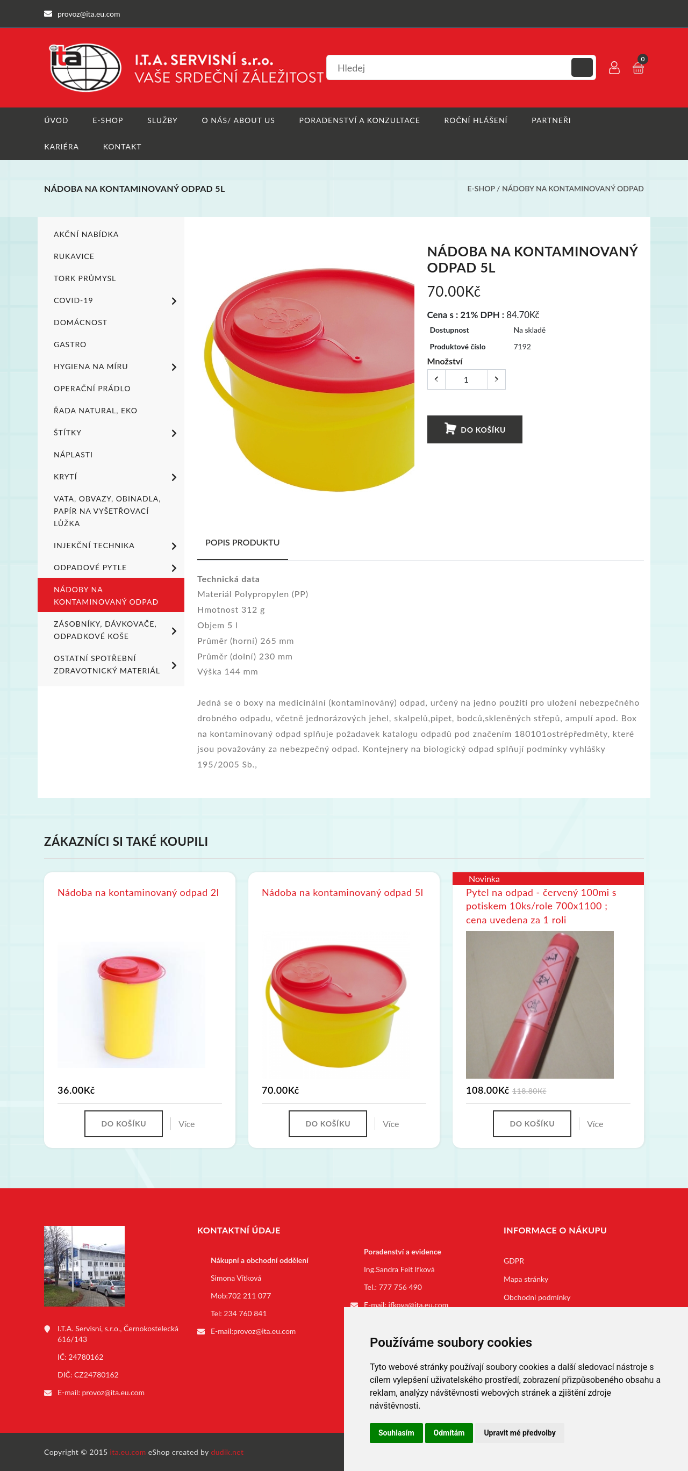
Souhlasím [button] (396, 1433)
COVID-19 (117, 300)
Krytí (117, 477)
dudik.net (227, 1451)
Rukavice (74, 255)
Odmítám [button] (449, 1433)
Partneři (551, 120)
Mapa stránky (526, 1278)
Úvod (56, 120)
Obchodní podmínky (537, 1296)
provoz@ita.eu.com (113, 1391)
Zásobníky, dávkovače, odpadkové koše (117, 629)
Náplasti (73, 453)
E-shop (107, 120)
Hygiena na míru (117, 366)
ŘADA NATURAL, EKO (96, 409)
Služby (162, 120)
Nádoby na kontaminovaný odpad (573, 188)
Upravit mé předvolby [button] (519, 1433)
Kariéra (61, 146)
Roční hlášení (476, 120)
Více (186, 1123)
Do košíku (474, 428)
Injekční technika (117, 545)
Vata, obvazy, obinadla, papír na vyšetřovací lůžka (107, 510)
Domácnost (81, 321)
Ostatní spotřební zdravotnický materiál (117, 663)
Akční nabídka (86, 233)
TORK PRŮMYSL (85, 277)
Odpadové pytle (117, 567)
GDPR (514, 1260)
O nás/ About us (238, 120)
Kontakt (122, 146)
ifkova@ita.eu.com (419, 1304)
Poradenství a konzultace (359, 120)
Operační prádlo (92, 387)
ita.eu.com (128, 1451)
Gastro (70, 343)
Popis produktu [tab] (242, 541)
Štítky (117, 433)
